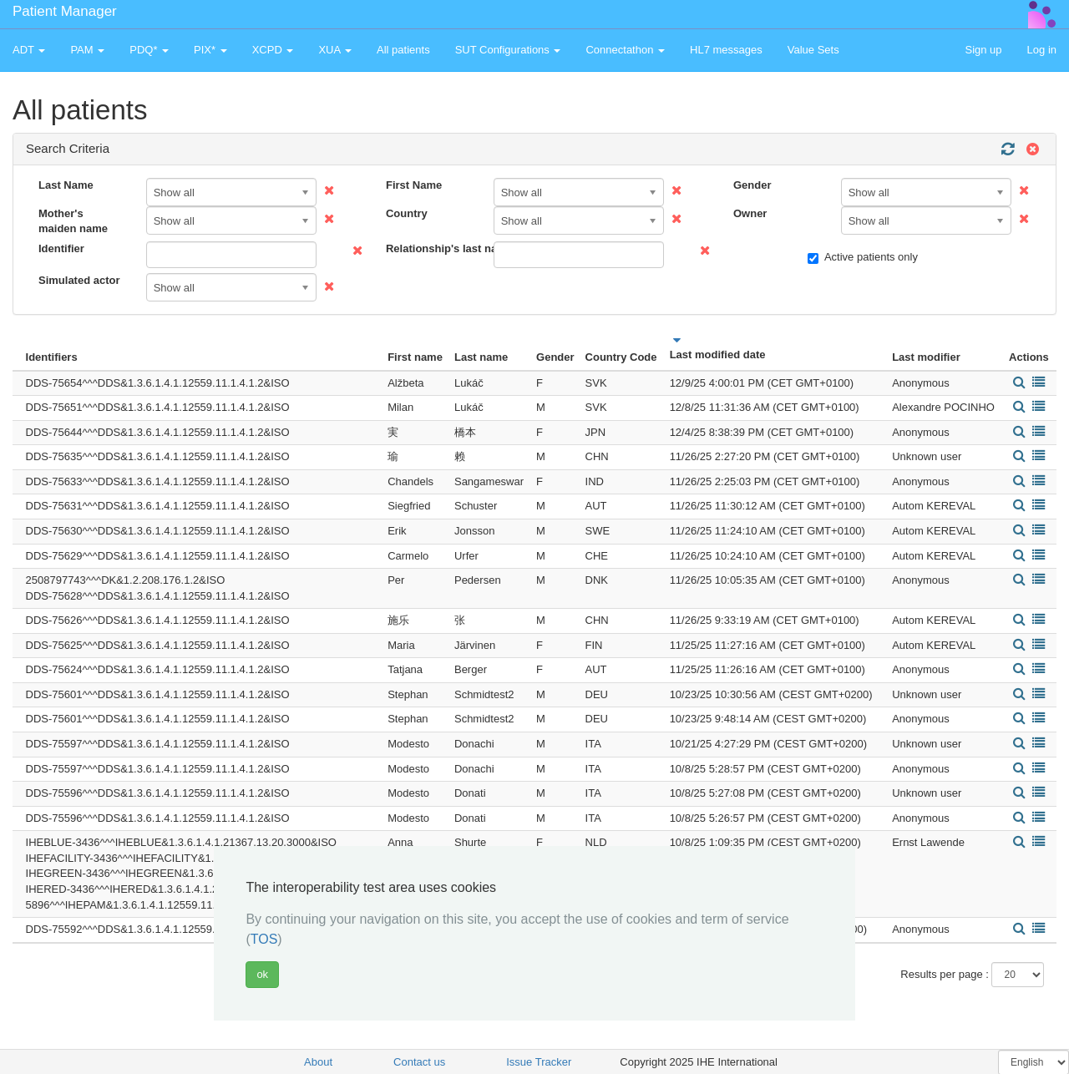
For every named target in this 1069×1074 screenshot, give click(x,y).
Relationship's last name (433, 248)
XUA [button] (335, 49)
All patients (403, 49)
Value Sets (813, 49)
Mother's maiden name (73, 221)
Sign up (983, 49)
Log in (1041, 49)
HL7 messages (726, 49)
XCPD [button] (273, 49)
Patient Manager (65, 11)
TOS (264, 939)
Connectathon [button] (625, 49)
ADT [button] (29, 49)
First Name (414, 185)
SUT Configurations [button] (508, 49)
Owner (750, 213)
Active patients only (863, 257)
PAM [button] (87, 49)
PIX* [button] (210, 49)
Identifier (61, 248)
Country (407, 213)
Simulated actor (79, 280)
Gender (752, 185)
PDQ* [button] (149, 49)
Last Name (66, 185)
